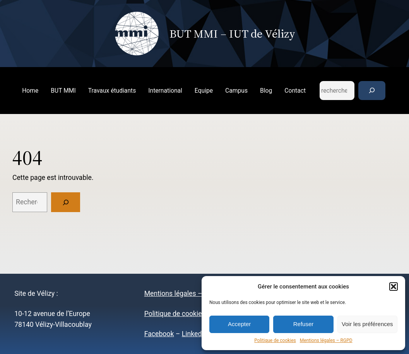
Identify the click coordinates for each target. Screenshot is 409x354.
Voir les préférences (367, 324)
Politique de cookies (275, 340)
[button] (393, 286)
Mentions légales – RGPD (326, 340)
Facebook (159, 334)
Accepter (239, 324)
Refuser (303, 324)
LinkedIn (194, 334)
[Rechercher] (371, 90)
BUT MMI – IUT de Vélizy (232, 33)
